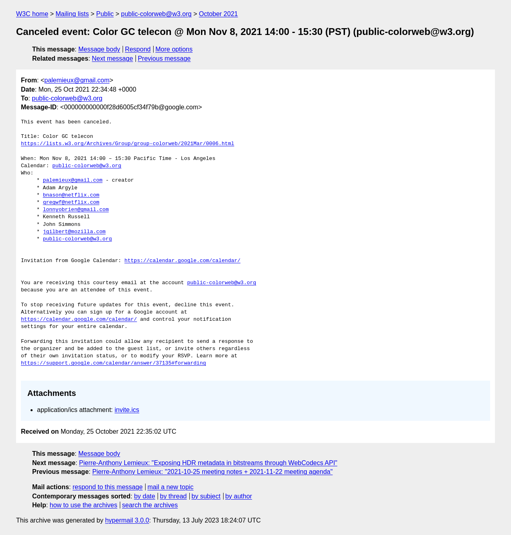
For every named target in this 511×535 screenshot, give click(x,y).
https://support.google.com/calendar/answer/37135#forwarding (113, 363)
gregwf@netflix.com (71, 202)
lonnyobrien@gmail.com (76, 209)
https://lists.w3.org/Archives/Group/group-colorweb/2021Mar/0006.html (127, 144)
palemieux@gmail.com (76, 80)
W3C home (32, 13)
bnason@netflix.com (71, 195)
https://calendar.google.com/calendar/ (182, 260)
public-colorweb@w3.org (156, 13)
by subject (205, 496)
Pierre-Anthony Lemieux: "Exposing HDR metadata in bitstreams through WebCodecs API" (208, 462)
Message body (99, 49)
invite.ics (127, 409)
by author (238, 496)
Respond (138, 49)
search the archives (150, 505)
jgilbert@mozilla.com (74, 232)
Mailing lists (72, 13)
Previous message (164, 58)
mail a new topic (171, 487)
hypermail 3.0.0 (127, 520)
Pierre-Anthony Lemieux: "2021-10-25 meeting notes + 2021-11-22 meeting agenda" (212, 471)
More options (174, 49)
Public (105, 13)
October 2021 (218, 13)
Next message (112, 58)
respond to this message (107, 487)
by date (144, 496)
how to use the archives (83, 505)
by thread (173, 496)
